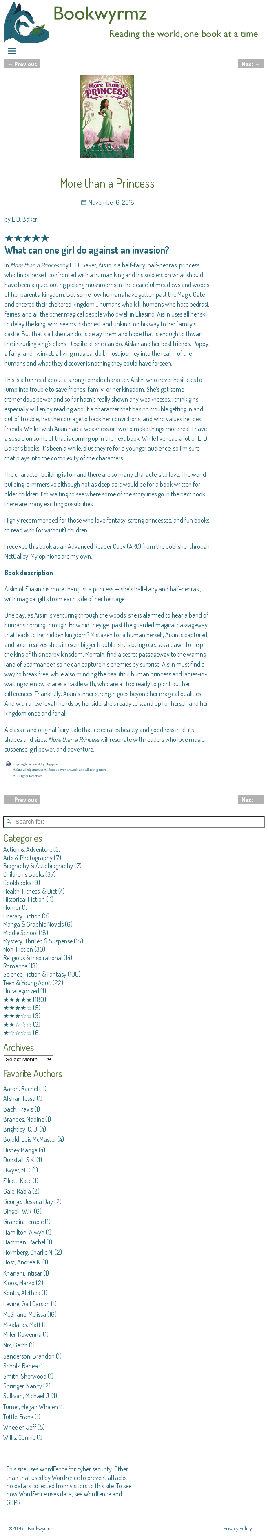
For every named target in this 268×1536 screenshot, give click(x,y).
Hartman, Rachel (24, 1242)
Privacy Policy (237, 1528)
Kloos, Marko (19, 1283)
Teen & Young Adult (27, 983)
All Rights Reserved (28, 776)
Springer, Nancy (22, 1386)
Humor (12, 907)
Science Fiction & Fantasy (34, 974)
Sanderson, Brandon (29, 1356)
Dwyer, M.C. (17, 1170)
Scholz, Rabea (20, 1366)
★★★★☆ (17, 1008)
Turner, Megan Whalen (30, 1407)
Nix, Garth (15, 1345)
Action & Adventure (27, 849)
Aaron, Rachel (20, 1089)
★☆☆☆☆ (17, 1032)
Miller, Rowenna (22, 1334)
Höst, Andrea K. (22, 1262)
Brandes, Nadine (23, 1119)
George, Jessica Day (28, 1201)
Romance (15, 966)
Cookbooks (17, 882)
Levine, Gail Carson (26, 1304)
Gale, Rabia (17, 1191)
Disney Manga (20, 1150)
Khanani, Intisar (22, 1273)
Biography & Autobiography (38, 866)
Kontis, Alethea (21, 1293)
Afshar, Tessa (19, 1098)
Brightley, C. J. (20, 1129)
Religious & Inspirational (32, 958)
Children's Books (23, 874)
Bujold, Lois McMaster (29, 1139)
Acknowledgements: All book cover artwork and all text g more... (61, 770)
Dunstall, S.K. (19, 1160)
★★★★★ (17, 999)
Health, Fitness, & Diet (30, 891)
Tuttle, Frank (18, 1416)
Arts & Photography (28, 857)
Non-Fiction (18, 949)
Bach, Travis (18, 1109)
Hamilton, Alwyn (23, 1232)
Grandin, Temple (23, 1221)
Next (251, 63)
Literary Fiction (22, 916)
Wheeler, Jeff (19, 1427)
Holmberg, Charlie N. (28, 1252)
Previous (22, 63)
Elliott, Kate (17, 1181)
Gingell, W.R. (18, 1211)
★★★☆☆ (17, 1016)
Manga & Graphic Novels (33, 924)
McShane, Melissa (24, 1314)
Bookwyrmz (40, 1528)
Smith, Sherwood (25, 1376)
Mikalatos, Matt (22, 1324)
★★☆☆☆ (17, 1024)
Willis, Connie (19, 1437)
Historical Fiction (24, 899)
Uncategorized (21, 991)
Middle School (20, 933)
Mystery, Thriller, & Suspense (38, 941)
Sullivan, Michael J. (26, 1396)
